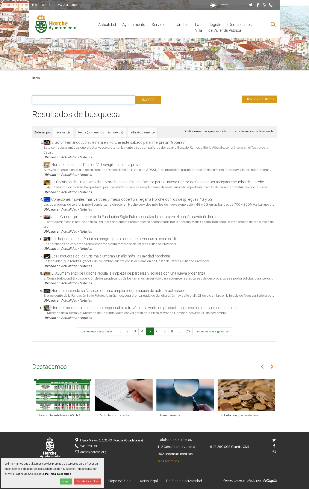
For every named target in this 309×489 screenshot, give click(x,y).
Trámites (181, 24)
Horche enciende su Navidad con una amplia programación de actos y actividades (119, 290)
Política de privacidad (184, 481)
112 (160, 447)
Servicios (159, 24)
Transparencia (170, 415)
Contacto (48, 4)
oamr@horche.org (90, 452)
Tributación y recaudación (239, 415)
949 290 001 (87, 446)
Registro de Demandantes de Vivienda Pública (230, 27)
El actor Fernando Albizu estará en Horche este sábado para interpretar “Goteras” (118, 142)
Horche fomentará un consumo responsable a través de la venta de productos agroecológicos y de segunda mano (146, 307)
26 (188, 331)
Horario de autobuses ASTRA (59, 415)
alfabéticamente (143, 132)
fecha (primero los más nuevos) (100, 132)
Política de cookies (58, 474)
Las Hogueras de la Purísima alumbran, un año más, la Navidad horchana (110, 256)
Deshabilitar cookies (87, 481)
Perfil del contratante (113, 415)
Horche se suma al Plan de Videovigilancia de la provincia (98, 164)
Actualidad (107, 24)
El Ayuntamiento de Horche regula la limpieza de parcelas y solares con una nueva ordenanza (128, 273)
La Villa (198, 27)
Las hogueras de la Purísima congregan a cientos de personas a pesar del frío (115, 238)
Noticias (86, 157)
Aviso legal (149, 481)
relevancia (63, 132)
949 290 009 (220, 447)
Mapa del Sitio (67, 4)
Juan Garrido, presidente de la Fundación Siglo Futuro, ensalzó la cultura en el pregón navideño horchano (137, 216)
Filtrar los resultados (259, 99)
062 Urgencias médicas (175, 454)
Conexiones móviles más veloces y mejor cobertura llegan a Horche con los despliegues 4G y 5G (131, 199)
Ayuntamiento (133, 24)
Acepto (66, 481)
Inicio (35, 4)
